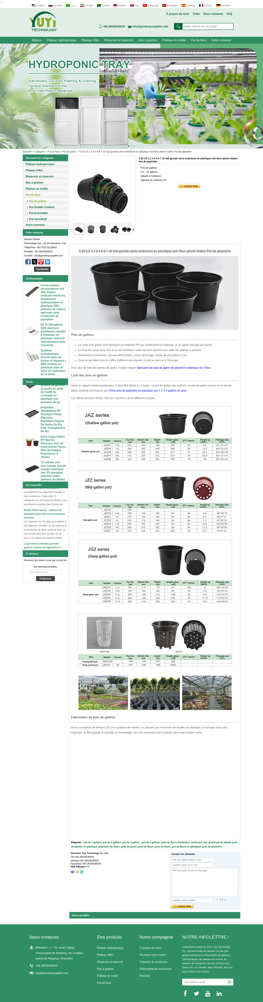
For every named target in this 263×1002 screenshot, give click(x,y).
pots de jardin (129, 846)
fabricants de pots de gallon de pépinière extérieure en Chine (173, 367)
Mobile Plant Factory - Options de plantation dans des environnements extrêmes (44, 514)
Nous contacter (213, 13)
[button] (128, 146)
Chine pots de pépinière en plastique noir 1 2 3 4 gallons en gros (147, 390)
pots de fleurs (146, 846)
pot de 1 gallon (130, 842)
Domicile (27, 151)
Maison (37, 40)
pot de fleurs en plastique (186, 846)
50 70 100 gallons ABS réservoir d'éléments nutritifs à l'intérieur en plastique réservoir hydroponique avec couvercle (53, 335)
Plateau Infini (90, 40)
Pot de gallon (69, 151)
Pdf (87, 866)
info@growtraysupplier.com (150, 26)
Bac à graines (147, 40)
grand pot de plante (220, 842)
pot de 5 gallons (151, 842)
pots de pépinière (212, 846)
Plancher (145, 975)
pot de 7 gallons (93, 842)
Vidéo (196, 13)
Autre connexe (221, 40)
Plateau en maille (174, 40)
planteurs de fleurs (109, 846)
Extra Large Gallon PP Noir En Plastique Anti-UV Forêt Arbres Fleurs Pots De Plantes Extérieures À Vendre (53, 447)
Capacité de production (154, 961)
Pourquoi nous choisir (153, 954)
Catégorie (40, 151)
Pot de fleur (198, 40)
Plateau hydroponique (62, 40)
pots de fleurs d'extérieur (175, 842)
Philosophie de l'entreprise (155, 968)
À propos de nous (177, 13)
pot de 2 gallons (112, 842)
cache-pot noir (199, 842)
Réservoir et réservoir (119, 40)
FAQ (229, 13)
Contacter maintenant (42, 270)
